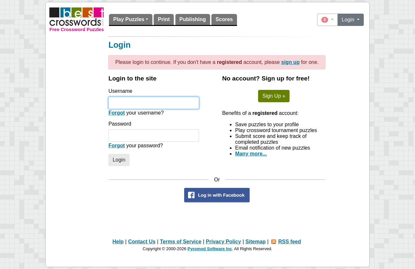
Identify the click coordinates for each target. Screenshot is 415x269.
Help (118, 241)
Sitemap (255, 241)
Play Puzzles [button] (128, 19)
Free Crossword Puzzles (77, 29)
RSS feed (289, 241)
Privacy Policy (223, 241)
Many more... (251, 153)
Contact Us (141, 241)
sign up (290, 62)
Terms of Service (180, 241)
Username (120, 91)
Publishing (192, 19)
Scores (224, 19)
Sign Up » (273, 96)
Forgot (116, 113)
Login (349, 19)
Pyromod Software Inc (209, 248)
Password (119, 124)
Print (164, 19)
